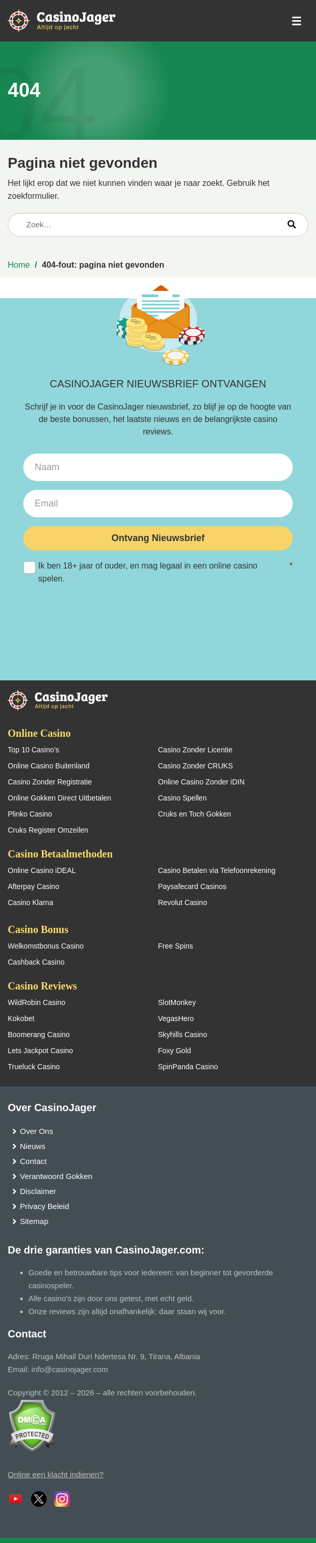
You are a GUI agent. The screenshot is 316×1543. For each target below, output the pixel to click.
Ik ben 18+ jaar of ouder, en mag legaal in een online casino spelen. (158, 571)
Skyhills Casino (182, 1034)
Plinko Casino (30, 814)
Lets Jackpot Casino (40, 1050)
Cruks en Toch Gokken (194, 814)
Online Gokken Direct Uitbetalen (59, 798)
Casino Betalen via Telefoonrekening (217, 870)
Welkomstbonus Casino (46, 946)
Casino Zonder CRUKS (195, 766)
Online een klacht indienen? (55, 1474)
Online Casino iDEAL (42, 870)
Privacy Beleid (44, 1206)
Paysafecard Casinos (192, 886)
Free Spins (175, 946)
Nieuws (33, 1146)
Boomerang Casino (39, 1034)
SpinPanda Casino (188, 1066)
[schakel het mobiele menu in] (296, 21)
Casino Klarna (30, 902)
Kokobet (21, 1018)
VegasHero (176, 1018)
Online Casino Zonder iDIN (201, 782)
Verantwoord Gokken (56, 1176)
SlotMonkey (177, 1002)
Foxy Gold (174, 1050)
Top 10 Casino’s (33, 750)
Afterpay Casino (33, 886)
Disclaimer (38, 1191)
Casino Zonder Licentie (195, 750)
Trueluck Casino (34, 1066)
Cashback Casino (36, 962)
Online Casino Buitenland (48, 766)
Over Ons (36, 1131)
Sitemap (34, 1221)
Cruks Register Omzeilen (48, 830)
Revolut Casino (182, 902)
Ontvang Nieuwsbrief (157, 538)
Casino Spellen (182, 798)
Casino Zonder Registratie (50, 782)
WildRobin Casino (36, 1002)
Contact (33, 1161)
